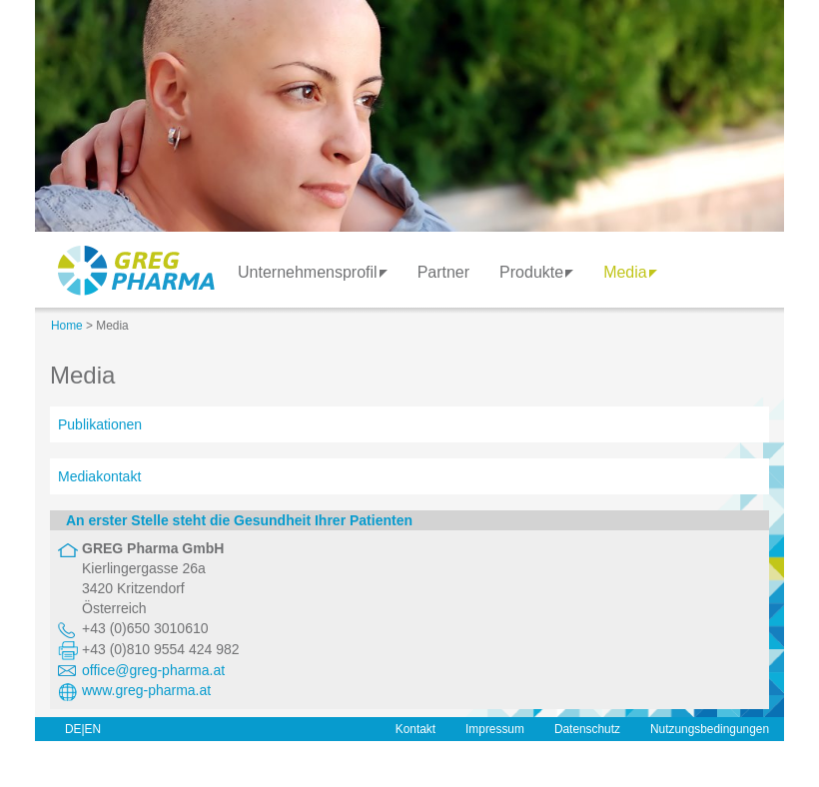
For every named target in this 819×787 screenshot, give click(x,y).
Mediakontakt (99, 476)
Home (67, 326)
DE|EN (83, 729)
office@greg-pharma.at (153, 670)
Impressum (494, 729)
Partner (443, 272)
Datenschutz (587, 729)
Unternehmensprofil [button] (313, 272)
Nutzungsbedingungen (709, 729)
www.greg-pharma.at (146, 690)
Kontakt (415, 729)
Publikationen (100, 424)
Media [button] (630, 272)
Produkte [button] (536, 272)
